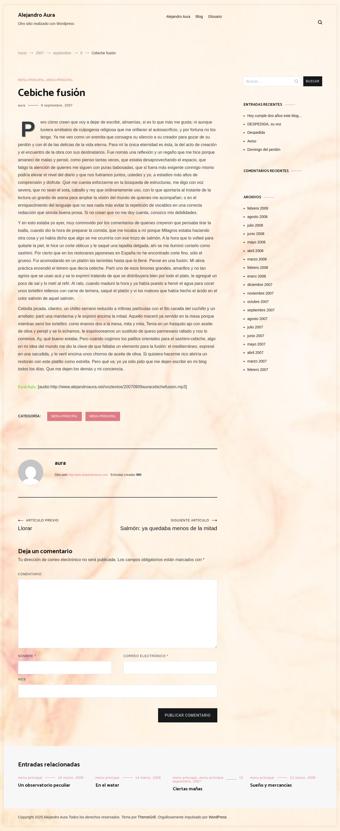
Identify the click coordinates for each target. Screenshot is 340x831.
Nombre (27, 656)
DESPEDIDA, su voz (264, 124)
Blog (199, 16)
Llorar (68, 525)
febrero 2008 (257, 267)
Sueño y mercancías (271, 785)
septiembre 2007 (261, 310)
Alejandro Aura (36, 15)
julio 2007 (255, 327)
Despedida (256, 132)
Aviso (251, 141)
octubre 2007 (258, 302)
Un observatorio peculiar (44, 785)
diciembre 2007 (260, 285)
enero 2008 (256, 276)
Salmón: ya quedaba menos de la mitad (167, 525)
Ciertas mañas (187, 789)
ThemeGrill (146, 817)
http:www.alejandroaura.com (88, 475)
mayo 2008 (256, 242)
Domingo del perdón (263, 149)
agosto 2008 (257, 217)
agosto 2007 (257, 319)
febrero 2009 (257, 208)
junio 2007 (256, 336)
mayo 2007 (256, 344)
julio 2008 (255, 225)
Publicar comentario (188, 715)
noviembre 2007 (260, 293)
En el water (107, 785)
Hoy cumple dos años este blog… (274, 116)
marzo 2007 (257, 361)
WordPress (218, 817)
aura (21, 105)
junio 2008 (256, 234)
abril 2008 (255, 251)
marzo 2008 (257, 259)
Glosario (215, 16)
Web (22, 679)
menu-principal (31, 80)
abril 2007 (255, 352)
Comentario (30, 574)
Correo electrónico (145, 656)
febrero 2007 (257, 369)
